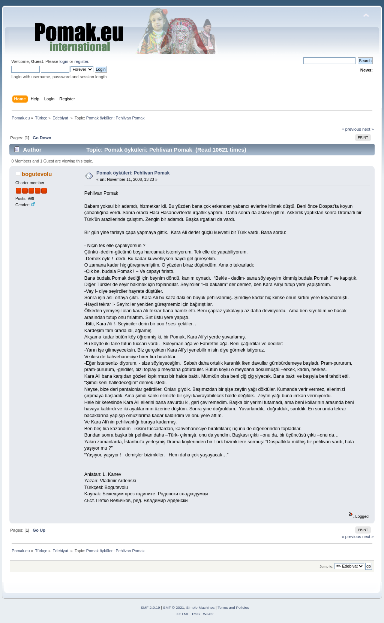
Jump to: (326, 566)
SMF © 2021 (173, 607)
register (81, 61)
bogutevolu (37, 174)
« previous (351, 129)
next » (368, 129)
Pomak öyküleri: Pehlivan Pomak (133, 173)
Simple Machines (200, 607)
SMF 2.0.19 (150, 607)
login (63, 61)
